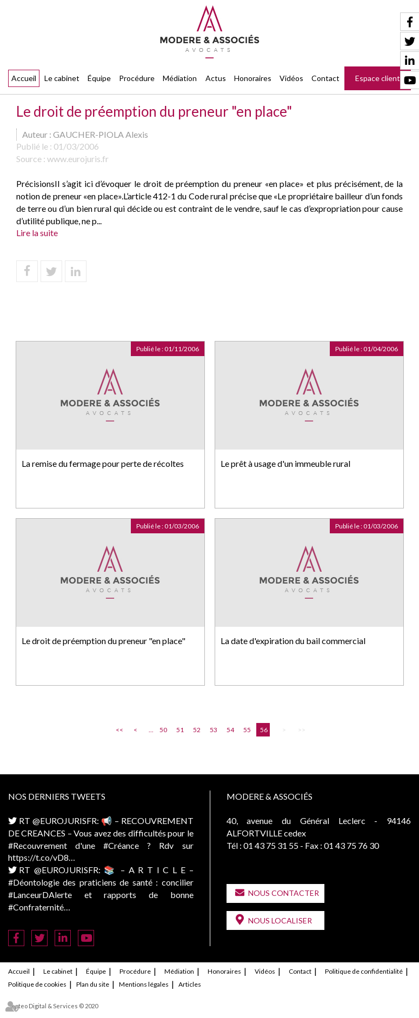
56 (264, 730)
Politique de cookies (37, 984)
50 (163, 730)
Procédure (137, 78)
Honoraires (252, 78)
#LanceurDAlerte (40, 894)
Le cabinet (61, 78)
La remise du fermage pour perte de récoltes (103, 463)
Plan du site (92, 984)
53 (213, 730)
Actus (215, 78)
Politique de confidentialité (364, 971)
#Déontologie (33, 882)
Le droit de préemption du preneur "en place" (103, 640)
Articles (189, 984)
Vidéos (291, 78)
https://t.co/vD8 (38, 857)
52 (197, 730)
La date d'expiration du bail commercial (293, 640)
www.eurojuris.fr (78, 158)
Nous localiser (280, 920)
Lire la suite (37, 232)
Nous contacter (283, 893)
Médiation (180, 78)
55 (247, 730)
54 (230, 730)
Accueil (23, 78)
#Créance (121, 845)
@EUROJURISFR (64, 820)
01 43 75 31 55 (270, 845)
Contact (325, 78)
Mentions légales (144, 984)
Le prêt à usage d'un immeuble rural (285, 463)
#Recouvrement (37, 845)
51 (180, 730)
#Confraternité (36, 907)
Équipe (99, 78)
